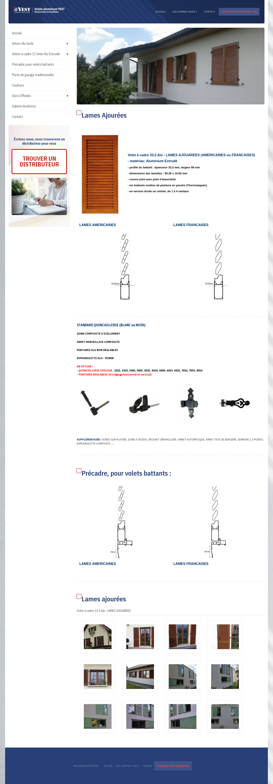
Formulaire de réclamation (239, 11)
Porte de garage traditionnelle (33, 75)
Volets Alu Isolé (22, 43)
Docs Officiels (21, 96)
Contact (209, 11)
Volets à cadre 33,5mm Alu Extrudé (36, 54)
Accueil (161, 11)
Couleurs (18, 85)
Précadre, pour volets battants (33, 64)
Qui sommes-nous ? (185, 11)
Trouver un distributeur (39, 162)
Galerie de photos (24, 106)
